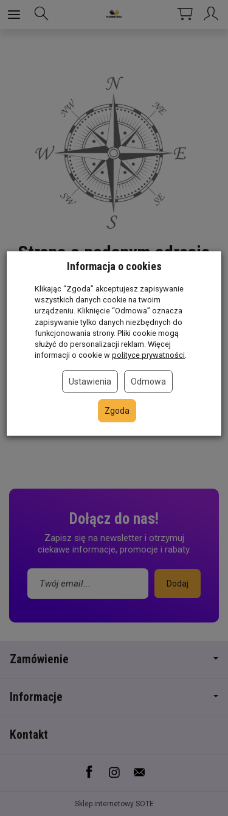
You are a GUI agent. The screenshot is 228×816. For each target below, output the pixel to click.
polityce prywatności (148, 355)
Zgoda (117, 411)
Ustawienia (90, 381)
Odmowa (148, 381)
